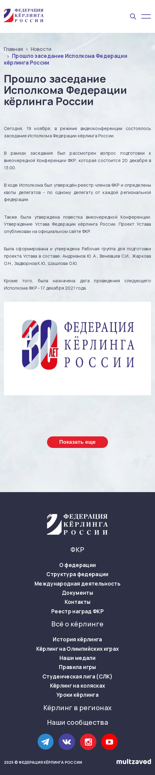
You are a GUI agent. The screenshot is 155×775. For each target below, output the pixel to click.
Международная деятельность (77, 584)
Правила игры (77, 667)
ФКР (77, 550)
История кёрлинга (77, 639)
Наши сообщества (77, 722)
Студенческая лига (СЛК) (77, 676)
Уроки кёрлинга (77, 695)
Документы (77, 593)
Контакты (78, 602)
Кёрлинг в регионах (77, 708)
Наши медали (77, 658)
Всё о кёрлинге (77, 624)
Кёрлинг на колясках (77, 686)
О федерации (77, 565)
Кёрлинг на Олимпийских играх (77, 649)
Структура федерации (77, 574)
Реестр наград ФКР (77, 611)
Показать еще (77, 442)
